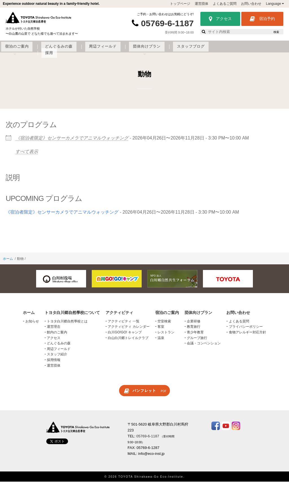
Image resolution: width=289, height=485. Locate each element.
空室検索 (164, 324)
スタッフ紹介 (57, 358)
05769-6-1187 (167, 23)
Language (275, 4)
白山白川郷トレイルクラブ (128, 341)
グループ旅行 (197, 341)
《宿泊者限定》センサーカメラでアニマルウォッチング (72, 141)
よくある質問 (239, 324)
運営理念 (53, 330)
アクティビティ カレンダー (128, 330)
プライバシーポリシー (246, 330)
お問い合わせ (251, 4)
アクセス (220, 19)
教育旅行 (193, 330)
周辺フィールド (183, 50)
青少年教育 (195, 335)
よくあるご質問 (225, 4)
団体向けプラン (217, 50)
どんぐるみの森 (149, 50)
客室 (160, 330)
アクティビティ (84, 50)
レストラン (165, 335)
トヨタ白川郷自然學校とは (67, 324)
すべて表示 (27, 154)
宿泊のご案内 (117, 50)
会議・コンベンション (204, 347)
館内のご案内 (57, 335)
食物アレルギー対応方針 (247, 335)
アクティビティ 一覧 (123, 324)
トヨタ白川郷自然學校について (37, 50)
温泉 (160, 341)
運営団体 (201, 4)
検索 (276, 32)
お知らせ (32, 324)
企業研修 (193, 324)
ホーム (8, 262)
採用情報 (53, 363)
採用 (277, 50)
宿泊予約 (262, 19)
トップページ (180, 4)
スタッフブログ (252, 50)
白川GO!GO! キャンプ (124, 335)
